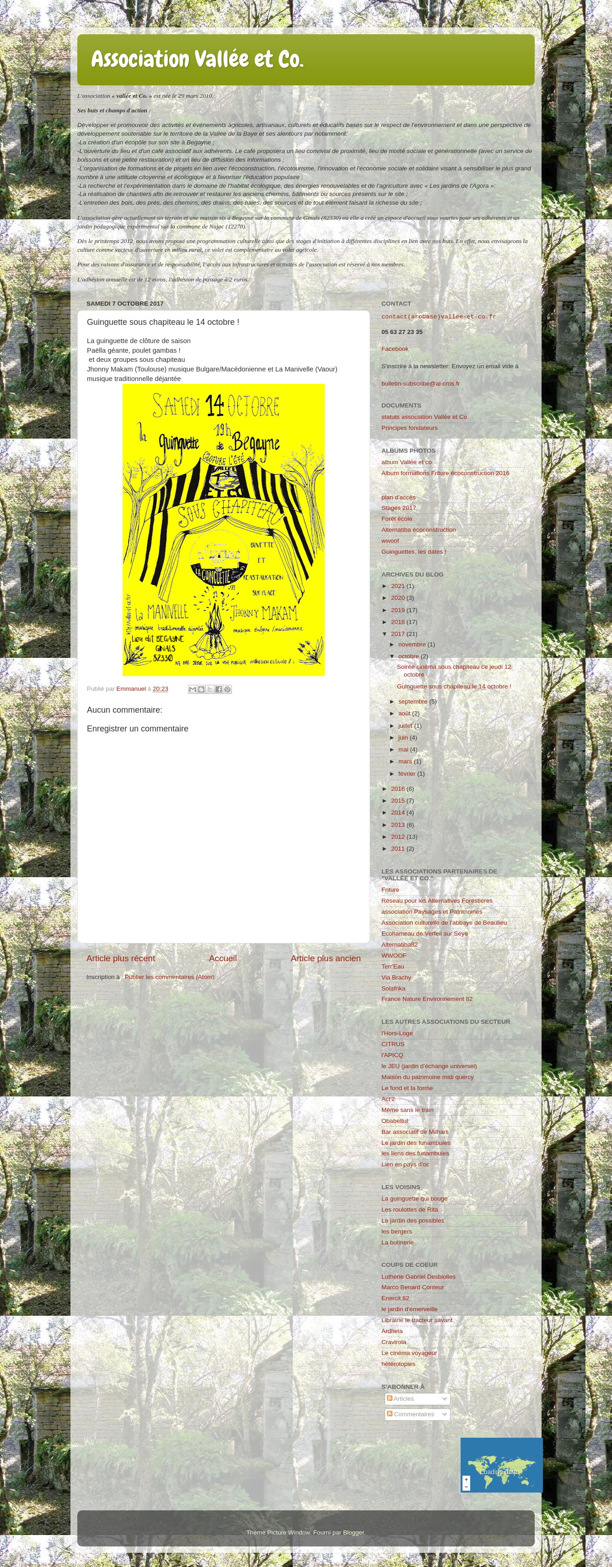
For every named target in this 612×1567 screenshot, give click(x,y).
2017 (399, 633)
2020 (399, 597)
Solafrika (393, 988)
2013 (399, 824)
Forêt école (397, 518)
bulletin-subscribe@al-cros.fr (420, 383)
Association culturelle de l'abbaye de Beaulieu (444, 922)
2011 (399, 848)
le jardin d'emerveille (409, 1309)
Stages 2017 (398, 507)
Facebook (394, 348)
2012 (399, 836)
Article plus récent (120, 958)
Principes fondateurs (409, 427)
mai (404, 749)
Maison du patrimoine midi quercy (427, 1077)
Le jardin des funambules (416, 1142)
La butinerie (397, 1242)
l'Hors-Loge (397, 1033)
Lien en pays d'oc (405, 1164)
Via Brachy (396, 977)
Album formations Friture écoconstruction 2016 (445, 473)
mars (406, 761)
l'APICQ (392, 1055)
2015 (399, 800)
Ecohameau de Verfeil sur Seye (424, 933)
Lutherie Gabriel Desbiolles (418, 1276)
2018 (399, 622)
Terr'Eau (392, 966)
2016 (399, 788)
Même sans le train (407, 1109)
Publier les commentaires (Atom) (170, 977)
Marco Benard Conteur (412, 1287)
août (405, 713)
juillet (406, 725)
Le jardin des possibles (412, 1220)
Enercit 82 (395, 1298)
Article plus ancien (326, 958)
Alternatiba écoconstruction (418, 529)
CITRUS (392, 1044)
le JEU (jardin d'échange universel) (429, 1066)
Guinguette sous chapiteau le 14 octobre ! (454, 686)
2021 (399, 585)
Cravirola (393, 1342)
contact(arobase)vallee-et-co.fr (438, 317)
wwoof (390, 540)
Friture (390, 889)
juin (404, 737)
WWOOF (394, 955)
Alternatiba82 (399, 944)
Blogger (353, 1532)
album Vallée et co (406, 462)
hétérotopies (398, 1364)
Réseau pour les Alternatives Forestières (437, 900)
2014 (399, 812)
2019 (399, 610)
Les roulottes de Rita (409, 1209)
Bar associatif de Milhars (415, 1131)
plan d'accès (398, 497)
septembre (413, 701)
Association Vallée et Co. (197, 59)
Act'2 (388, 1099)
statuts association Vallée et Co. (425, 416)
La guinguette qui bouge (414, 1198)
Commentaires (411, 1414)
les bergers (396, 1231)
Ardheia (392, 1331)
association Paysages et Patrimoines (432, 911)
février (407, 773)
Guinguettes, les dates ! (413, 551)
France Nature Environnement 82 (427, 998)
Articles (400, 1398)
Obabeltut (394, 1120)
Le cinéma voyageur (409, 1353)
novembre (413, 644)
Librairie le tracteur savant (416, 1320)
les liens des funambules (415, 1153)
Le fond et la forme (407, 1088)
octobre (409, 656)
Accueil (223, 958)
